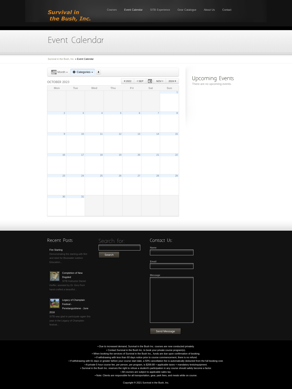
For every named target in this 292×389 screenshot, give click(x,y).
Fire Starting (56, 249)
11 (101, 134)
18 (101, 154)
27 (139, 175)
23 (63, 175)
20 (139, 154)
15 (176, 134)
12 (120, 134)
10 (82, 134)
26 (120, 175)
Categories (82, 72)
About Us (209, 9)
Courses (112, 9)
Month (59, 72)
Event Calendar (133, 9)
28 (157, 175)
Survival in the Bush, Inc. (61, 59)
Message (155, 275)
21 (157, 154)
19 (120, 154)
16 (63, 154)
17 (82, 154)
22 (176, 154)
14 (157, 134)
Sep (140, 81)
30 (63, 196)
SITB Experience (160, 9)
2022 (128, 81)
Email (153, 261)
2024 (172, 81)
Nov (159, 81)
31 (82, 196)
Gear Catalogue (186, 9)
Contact (226, 9)
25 (101, 175)
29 (176, 175)
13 (139, 134)
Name (153, 247)
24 (82, 175)
